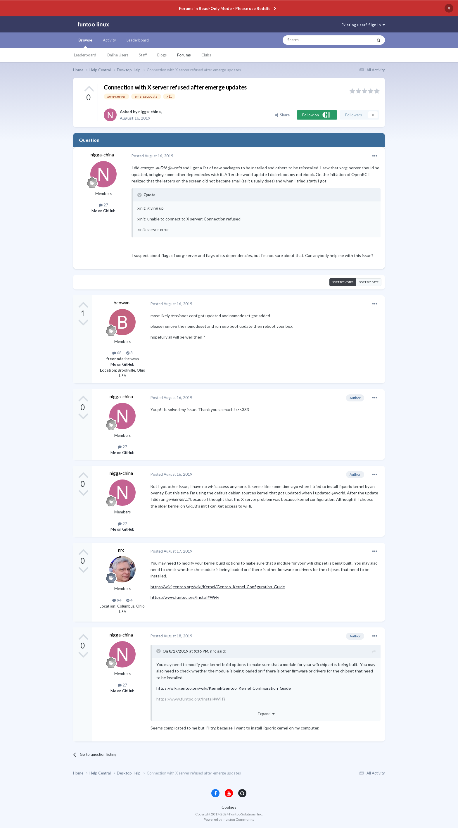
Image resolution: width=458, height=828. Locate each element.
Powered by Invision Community (229, 819)
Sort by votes (342, 282)
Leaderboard (85, 55)
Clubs (206, 55)
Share (282, 115)
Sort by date (369, 282)
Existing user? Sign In (363, 25)
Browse (85, 43)
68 (117, 353)
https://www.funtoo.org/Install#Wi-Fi (185, 597)
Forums (184, 55)
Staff (143, 55)
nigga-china (149, 111)
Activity (109, 40)
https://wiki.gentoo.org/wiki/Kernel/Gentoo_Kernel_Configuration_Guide (218, 586)
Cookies (229, 807)
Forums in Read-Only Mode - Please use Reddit (224, 8)
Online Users (117, 55)
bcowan (121, 302)
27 (103, 205)
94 (117, 600)
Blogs (162, 55)
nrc (121, 550)
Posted (152, 155)
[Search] (316, 40)
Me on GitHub (103, 210)
